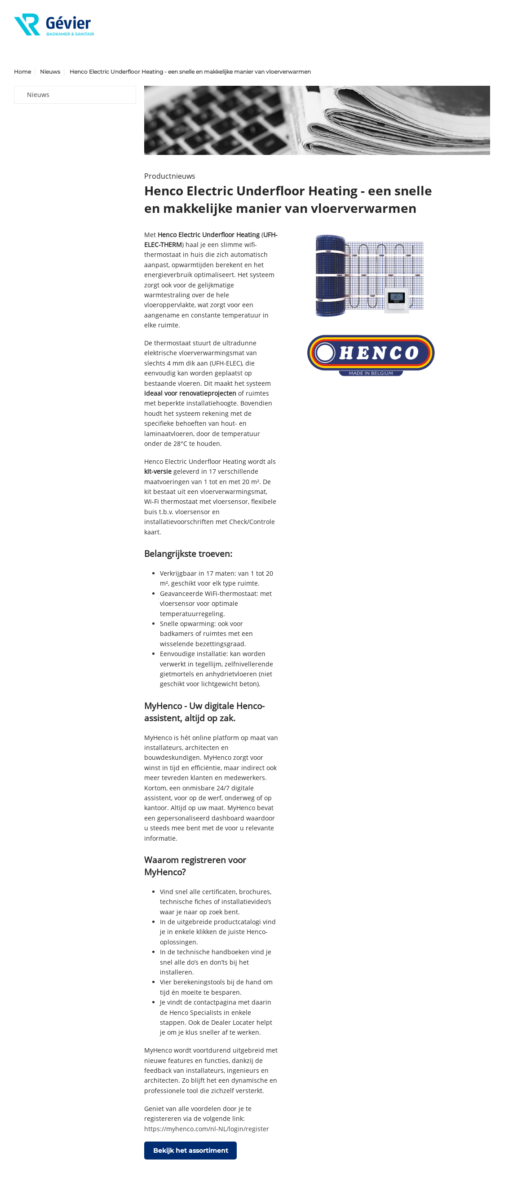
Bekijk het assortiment (190, 1150)
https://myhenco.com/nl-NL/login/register (206, 1128)
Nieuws (50, 71)
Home (22, 71)
